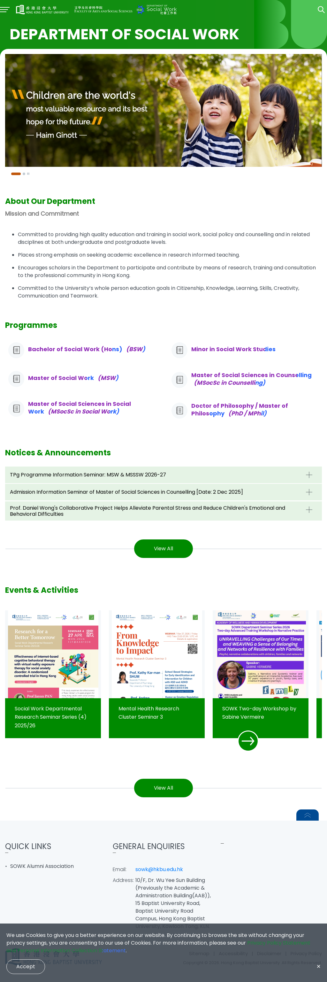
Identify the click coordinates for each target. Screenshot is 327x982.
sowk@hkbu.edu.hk (159, 869)
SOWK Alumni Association (42, 866)
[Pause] (28, 174)
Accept (25, 966)
